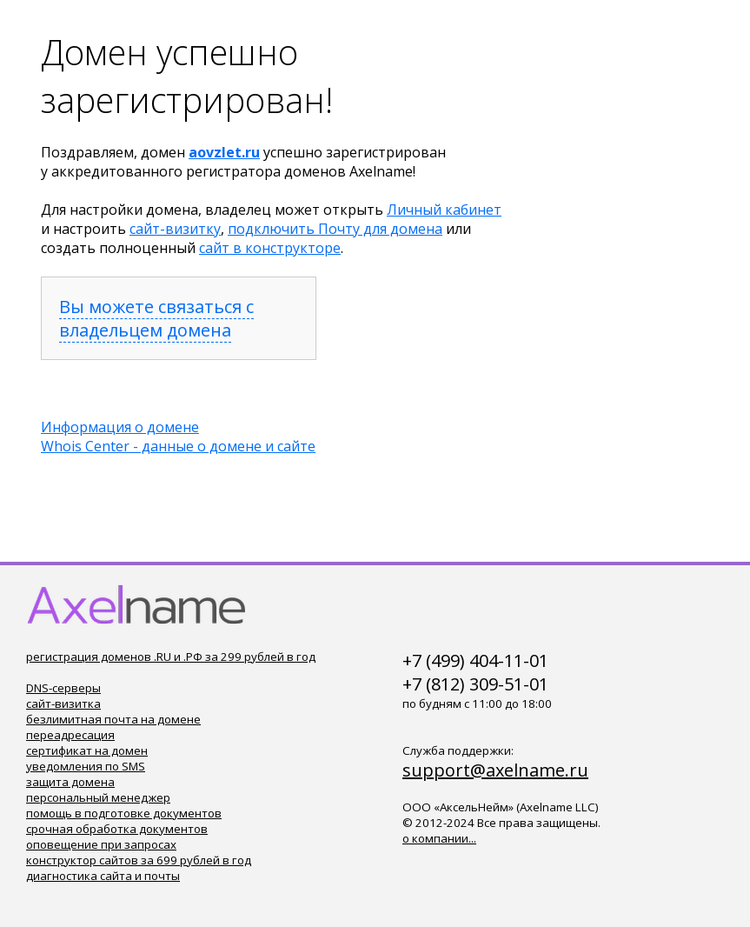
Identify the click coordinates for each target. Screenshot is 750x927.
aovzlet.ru (224, 152)
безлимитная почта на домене (113, 719)
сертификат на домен (87, 750)
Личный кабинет (444, 209)
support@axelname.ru (495, 770)
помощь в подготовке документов (124, 813)
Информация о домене (120, 427)
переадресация (70, 735)
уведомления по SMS (85, 766)
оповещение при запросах (101, 844)
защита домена (70, 782)
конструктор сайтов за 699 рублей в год (138, 860)
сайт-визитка (63, 703)
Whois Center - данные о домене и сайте (178, 446)
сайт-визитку (175, 228)
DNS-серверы (63, 688)
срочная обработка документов (117, 829)
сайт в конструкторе (270, 247)
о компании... (439, 838)
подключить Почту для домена (335, 228)
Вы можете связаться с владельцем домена (156, 318)
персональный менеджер (98, 797)
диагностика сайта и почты (103, 876)
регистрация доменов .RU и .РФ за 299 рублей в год (170, 656)
